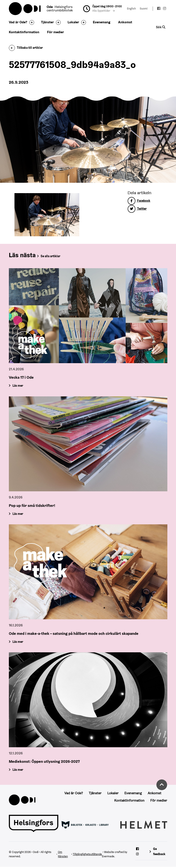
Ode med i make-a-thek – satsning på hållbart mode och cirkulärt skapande (73, 633)
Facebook (139, 201)
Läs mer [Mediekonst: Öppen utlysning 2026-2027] (17, 770)
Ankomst (125, 22)
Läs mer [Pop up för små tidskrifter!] (17, 513)
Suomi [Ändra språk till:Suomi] (143, 8)
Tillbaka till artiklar (26, 48)
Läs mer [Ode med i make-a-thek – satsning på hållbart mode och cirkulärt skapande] (17, 642)
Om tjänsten (63, 854)
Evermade (108, 856)
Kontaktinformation (24, 32)
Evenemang (101, 22)
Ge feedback (159, 851)
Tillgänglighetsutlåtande (87, 854)
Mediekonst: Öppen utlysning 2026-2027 (44, 761)
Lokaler (73, 22)
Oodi (25, 8)
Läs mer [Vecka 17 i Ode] (17, 386)
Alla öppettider (103, 11)
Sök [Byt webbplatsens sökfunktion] (160, 27)
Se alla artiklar (50, 256)
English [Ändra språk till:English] (131, 8)
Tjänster (47, 22)
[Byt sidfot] (30, 22)
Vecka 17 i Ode (21, 377)
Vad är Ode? (18, 22)
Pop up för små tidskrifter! (32, 505)
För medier (55, 32)
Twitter (137, 209)
